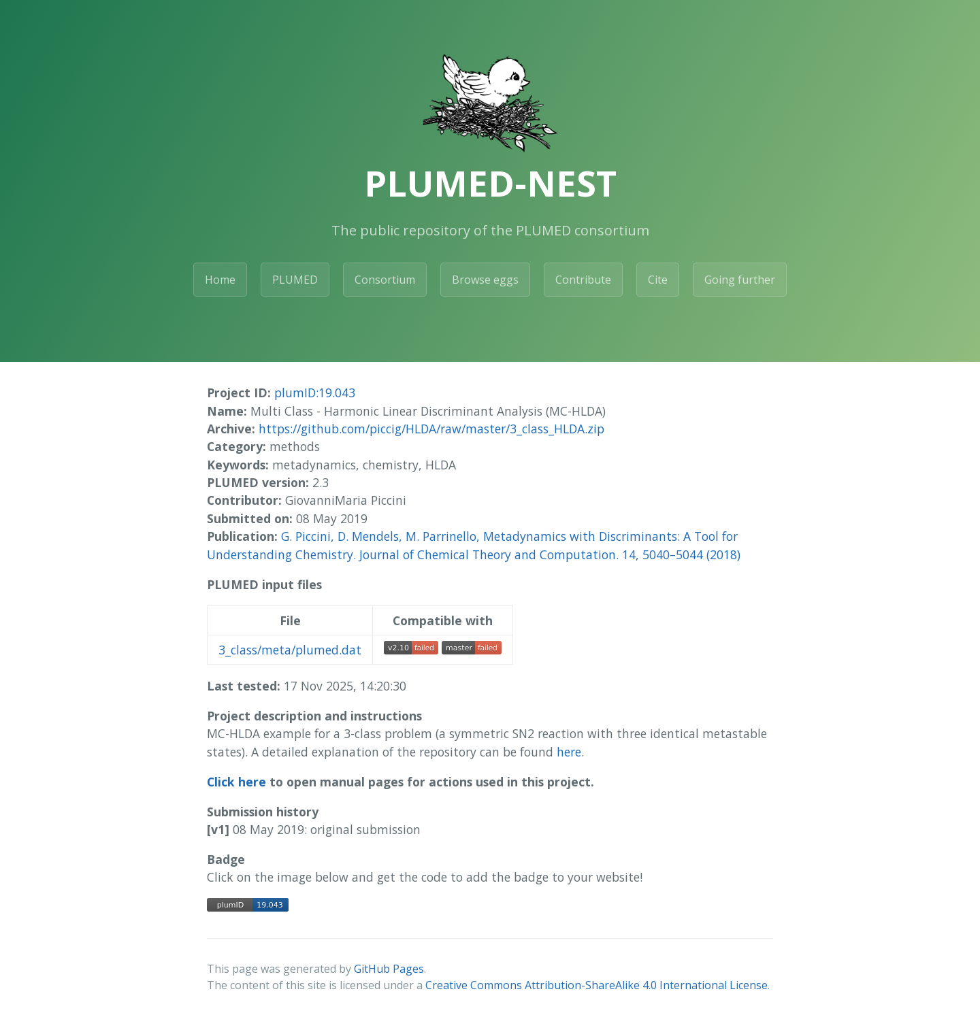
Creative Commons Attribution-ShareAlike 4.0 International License (596, 985)
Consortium (385, 279)
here (569, 752)
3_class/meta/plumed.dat (289, 650)
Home (220, 279)
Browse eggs (485, 279)
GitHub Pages (389, 968)
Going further (739, 279)
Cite (658, 279)
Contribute (583, 279)
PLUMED (295, 279)
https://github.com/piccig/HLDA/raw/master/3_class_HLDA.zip (431, 428)
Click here (236, 781)
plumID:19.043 (314, 392)
